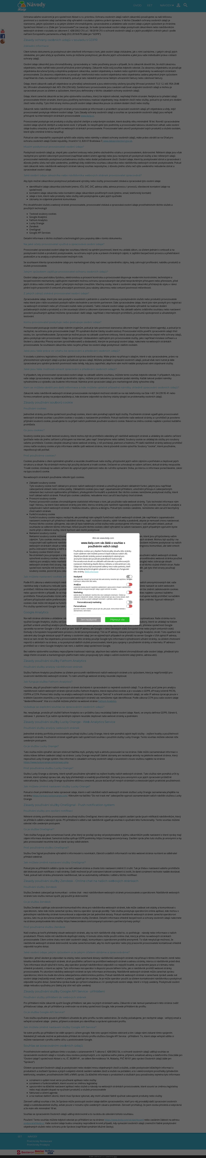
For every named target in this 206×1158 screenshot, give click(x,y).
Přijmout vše (117, 619)
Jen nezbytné (89, 619)
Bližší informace (91, 571)
